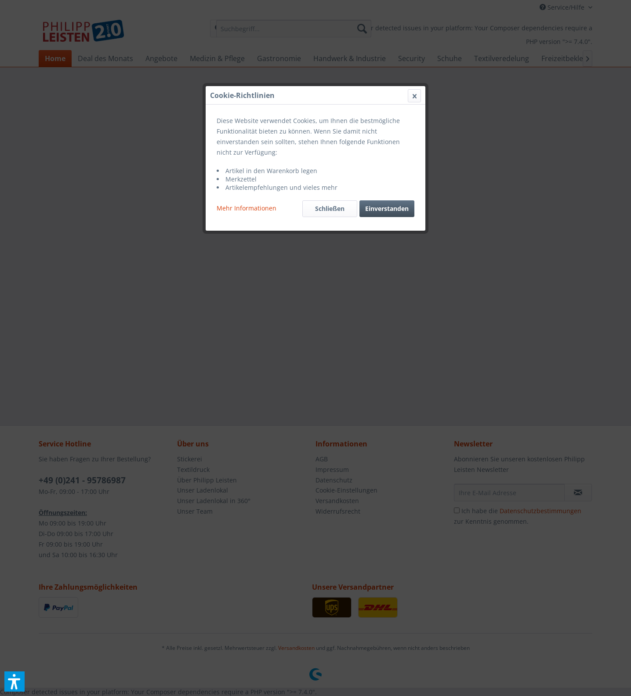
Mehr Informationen (246, 208)
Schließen (330, 208)
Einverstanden (387, 208)
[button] (14, 681)
